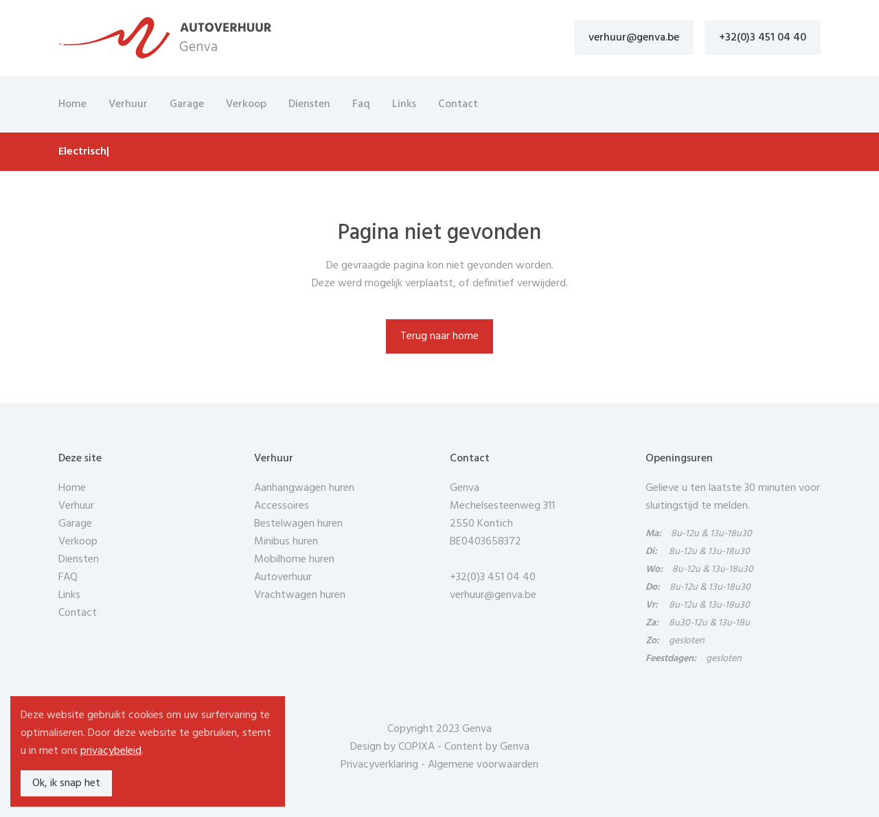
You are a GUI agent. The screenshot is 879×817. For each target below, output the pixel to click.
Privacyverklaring (379, 765)
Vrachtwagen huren (299, 595)
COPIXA (416, 747)
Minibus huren (286, 542)
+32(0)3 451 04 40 (762, 38)
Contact (458, 104)
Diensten (309, 104)
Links (404, 104)
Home (72, 104)
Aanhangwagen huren (304, 488)
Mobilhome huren (294, 559)
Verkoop (246, 104)
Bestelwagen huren (298, 524)
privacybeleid (110, 751)
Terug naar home (439, 336)
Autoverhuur (283, 577)
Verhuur (128, 104)
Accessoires (281, 506)
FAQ (68, 577)
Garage (187, 104)
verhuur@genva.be (634, 38)
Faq (361, 104)
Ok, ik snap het (66, 783)
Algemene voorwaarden (483, 765)
